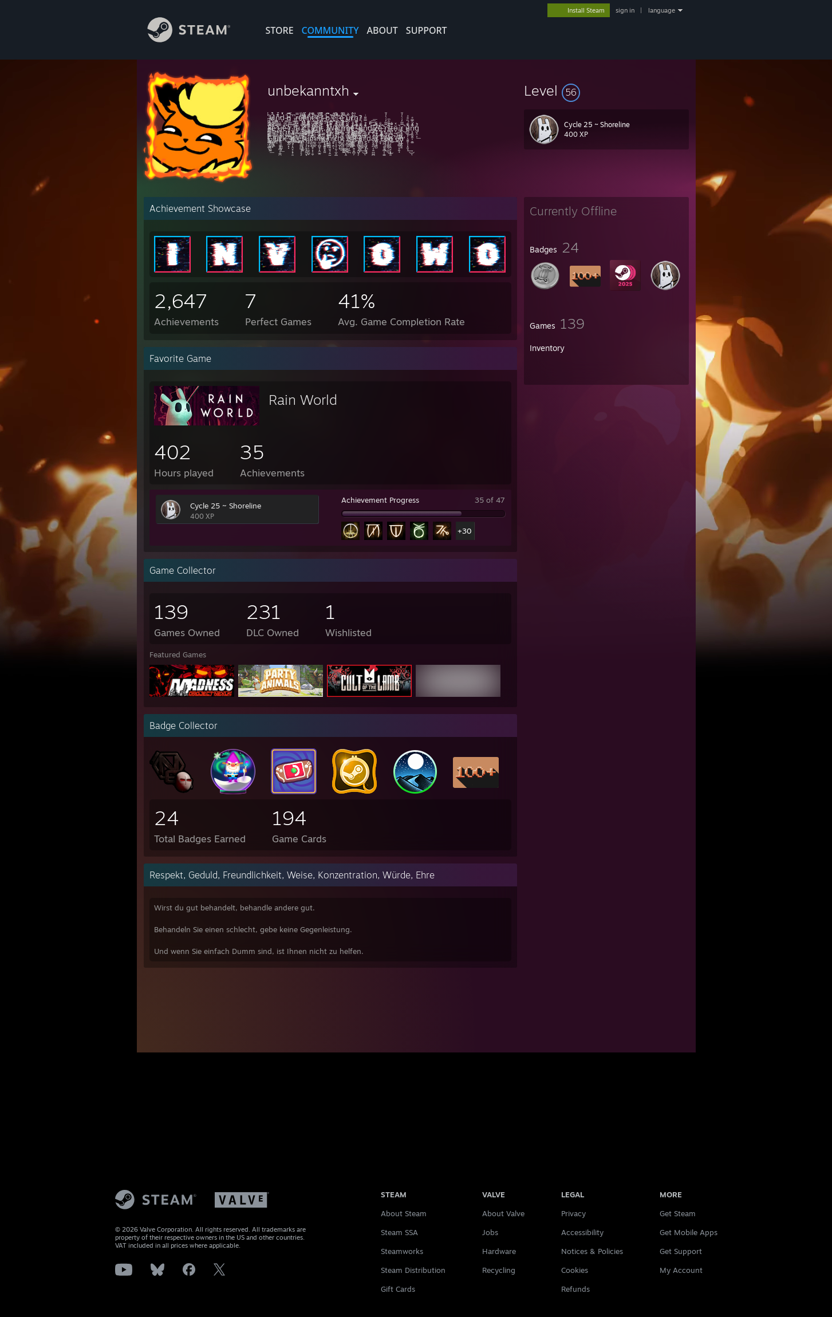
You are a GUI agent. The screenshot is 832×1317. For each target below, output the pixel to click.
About (382, 30)
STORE (280, 30)
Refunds (575, 1289)
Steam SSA (399, 1232)
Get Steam (678, 1213)
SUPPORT (426, 30)
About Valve (503, 1213)
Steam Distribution (413, 1270)
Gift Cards (398, 1289)
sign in (625, 10)
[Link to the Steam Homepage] (197, 39)
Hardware (499, 1251)
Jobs (490, 1232)
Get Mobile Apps (688, 1232)
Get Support (681, 1251)
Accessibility (582, 1232)
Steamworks (402, 1251)
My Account (681, 1270)
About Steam (404, 1213)
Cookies (574, 1270)
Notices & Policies (592, 1251)
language (661, 10)
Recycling (498, 1270)
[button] (606, 90)
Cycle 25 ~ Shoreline (225, 505)
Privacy (573, 1213)
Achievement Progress (380, 499)
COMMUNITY (330, 30)
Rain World (303, 399)
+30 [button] (465, 530)
